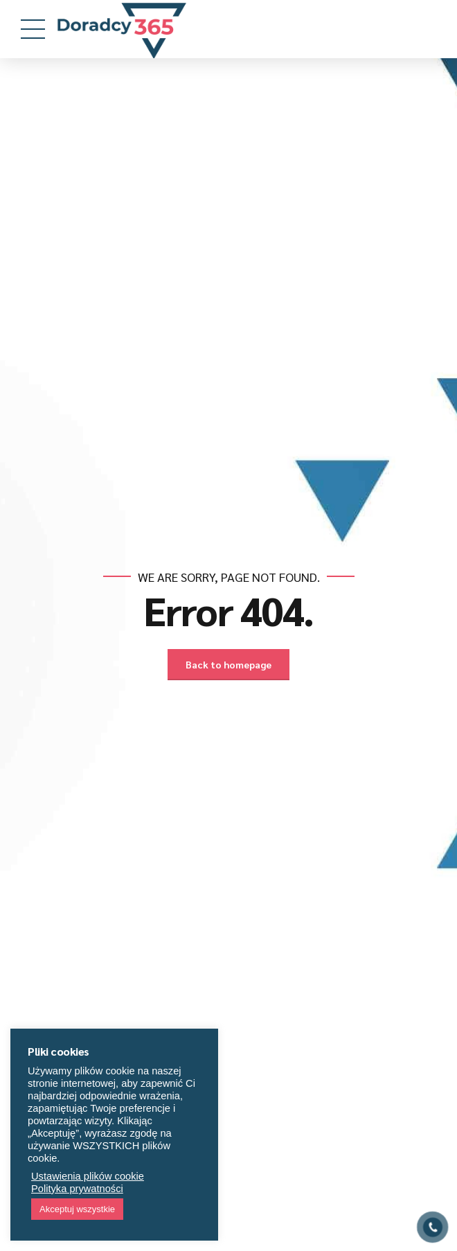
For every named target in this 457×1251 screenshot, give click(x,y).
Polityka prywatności (77, 1188)
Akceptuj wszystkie (77, 1209)
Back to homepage (228, 664)
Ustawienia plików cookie (87, 1176)
